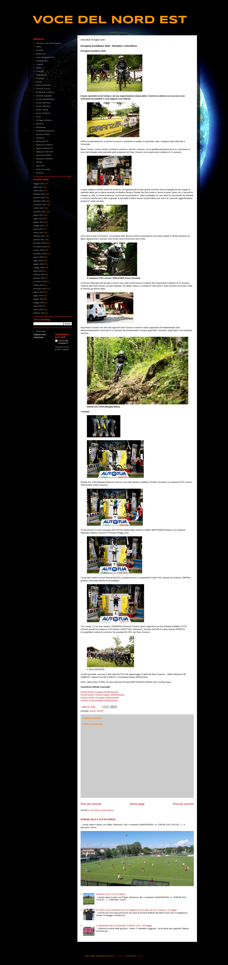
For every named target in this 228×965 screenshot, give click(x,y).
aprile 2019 (38, 306)
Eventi (92, 711)
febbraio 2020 (39, 274)
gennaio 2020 (38, 278)
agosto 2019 (38, 292)
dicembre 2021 (39, 201)
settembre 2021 (39, 211)
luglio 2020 (38, 260)
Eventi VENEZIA (43, 113)
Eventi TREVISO (43, 103)
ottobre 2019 (38, 285)
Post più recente (91, 803)
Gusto (38, 116)
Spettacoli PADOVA (44, 148)
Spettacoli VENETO (44, 158)
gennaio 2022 (38, 197)
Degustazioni (41, 74)
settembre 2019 (39, 288)
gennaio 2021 (38, 239)
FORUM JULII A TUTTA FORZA (98, 819)
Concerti (39, 64)
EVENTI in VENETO (45, 92)
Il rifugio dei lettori (44, 120)
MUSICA (40, 123)
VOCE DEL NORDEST (63, 341)
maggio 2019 (38, 302)
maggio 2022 (38, 183)
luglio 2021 (38, 218)
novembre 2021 (39, 204)
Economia (40, 78)
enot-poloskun (119, 956)
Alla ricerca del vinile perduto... (49, 43)
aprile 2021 (38, 229)
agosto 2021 (38, 215)
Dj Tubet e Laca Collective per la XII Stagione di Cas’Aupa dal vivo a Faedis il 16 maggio (136, 910)
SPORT (100, 711)
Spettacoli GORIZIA (44, 145)
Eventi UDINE (42, 110)
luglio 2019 (38, 295)
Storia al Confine (43, 169)
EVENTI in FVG (43, 88)
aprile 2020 (38, 271)
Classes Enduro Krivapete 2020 (95, 698)
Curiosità (40, 71)
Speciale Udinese (43, 134)
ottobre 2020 (38, 250)
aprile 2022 (38, 187)
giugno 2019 (38, 299)
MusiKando (41, 127)
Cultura (39, 68)
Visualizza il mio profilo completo (62, 348)
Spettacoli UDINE (43, 155)
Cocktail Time (42, 61)
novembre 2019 (39, 281)
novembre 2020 (39, 246)
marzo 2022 (38, 190)
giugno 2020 (38, 264)
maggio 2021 (38, 225)
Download (113, 692)
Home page (137, 803)
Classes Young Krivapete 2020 (95, 700)
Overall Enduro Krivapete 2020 (95, 692)
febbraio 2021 (39, 236)
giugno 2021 (38, 222)
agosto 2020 (38, 257)
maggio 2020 (38, 267)
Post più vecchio (183, 803)
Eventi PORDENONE (45, 99)
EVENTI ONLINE (44, 96)
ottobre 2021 (38, 208)
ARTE (38, 46)
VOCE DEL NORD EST (110, 20)
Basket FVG (41, 54)
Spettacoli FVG (42, 141)
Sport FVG (40, 166)
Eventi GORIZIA (43, 85)
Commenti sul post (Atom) (102, 810)
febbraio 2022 (39, 194)
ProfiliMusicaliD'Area (45, 131)
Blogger (140, 956)
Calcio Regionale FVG (45, 57)
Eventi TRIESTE (43, 106)
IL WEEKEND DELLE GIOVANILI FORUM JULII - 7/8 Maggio (124, 925)
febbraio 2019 (39, 313)
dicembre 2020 (39, 243)
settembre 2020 (39, 253)
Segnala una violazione (39, 336)
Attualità (39, 50)
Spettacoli (40, 138)
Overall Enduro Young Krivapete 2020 (98, 695)
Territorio (40, 173)
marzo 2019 (38, 309)
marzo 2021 (38, 232)
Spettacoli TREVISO (44, 151)
